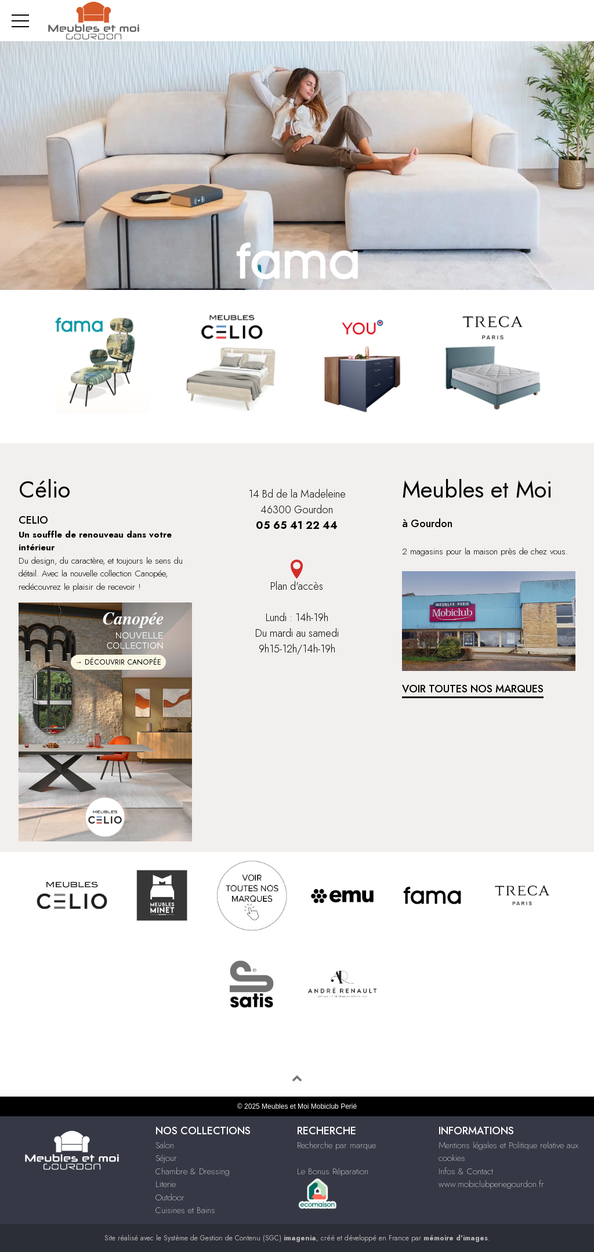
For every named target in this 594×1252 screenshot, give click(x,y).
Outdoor (169, 1197)
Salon (164, 1145)
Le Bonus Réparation (332, 1171)
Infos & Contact (466, 1171)
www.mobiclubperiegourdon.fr (491, 1184)
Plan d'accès (296, 586)
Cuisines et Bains (185, 1210)
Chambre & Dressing (192, 1171)
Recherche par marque (336, 1145)
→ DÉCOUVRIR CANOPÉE (118, 662)
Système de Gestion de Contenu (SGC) (240, 1238)
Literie (165, 1184)
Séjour (166, 1158)
